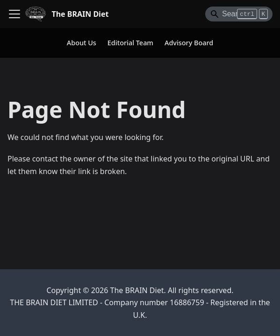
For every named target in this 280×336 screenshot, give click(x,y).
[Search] (239, 14)
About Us (81, 42)
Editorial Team (130, 42)
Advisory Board (189, 42)
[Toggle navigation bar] (14, 14)
